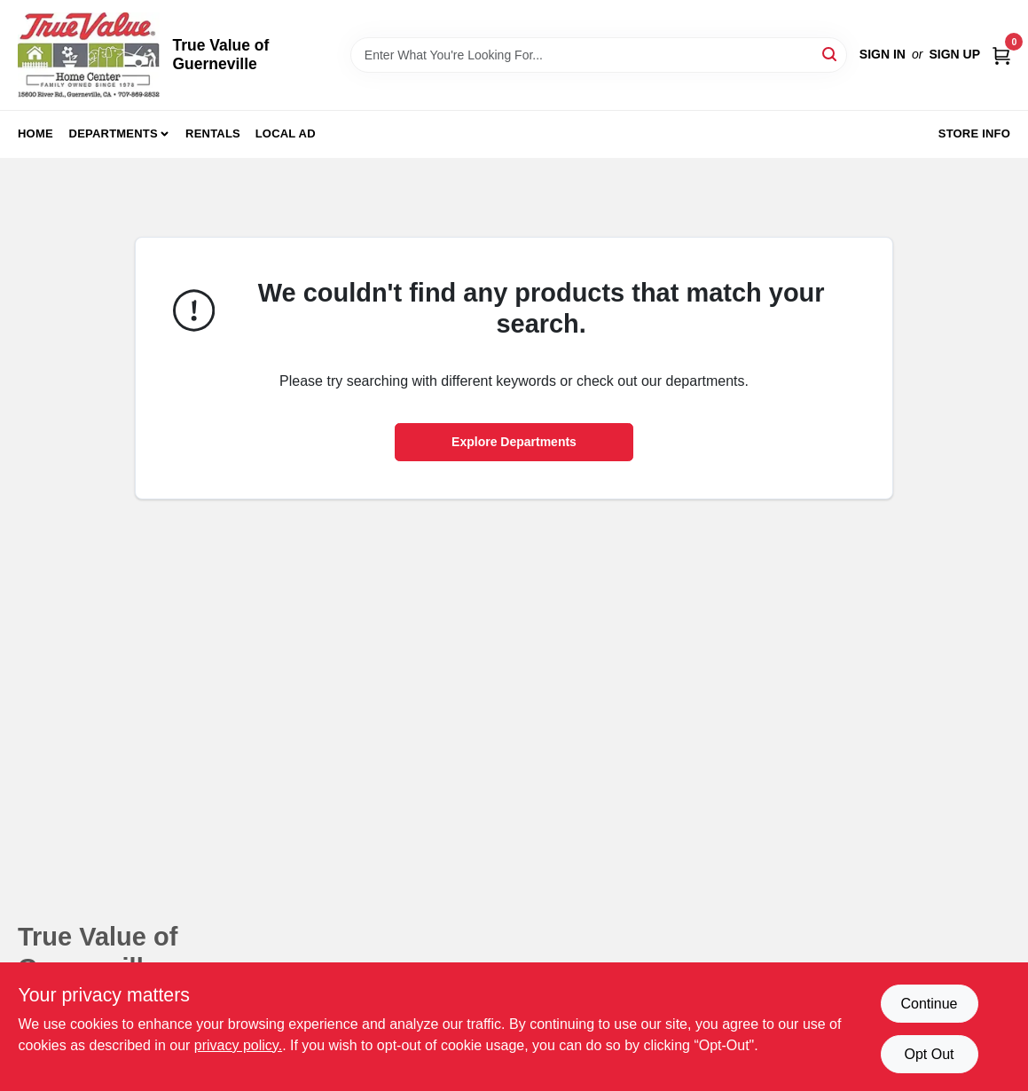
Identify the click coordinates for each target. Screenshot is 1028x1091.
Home (35, 133)
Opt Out (928, 1054)
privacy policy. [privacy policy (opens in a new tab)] (238, 1045)
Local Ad (285, 133)
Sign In (882, 54)
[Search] (831, 53)
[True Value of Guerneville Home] (89, 55)
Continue (928, 1003)
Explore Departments (514, 442)
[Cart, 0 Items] (1001, 54)
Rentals (212, 133)
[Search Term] (598, 55)
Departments (113, 133)
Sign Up (954, 54)
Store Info (974, 133)
